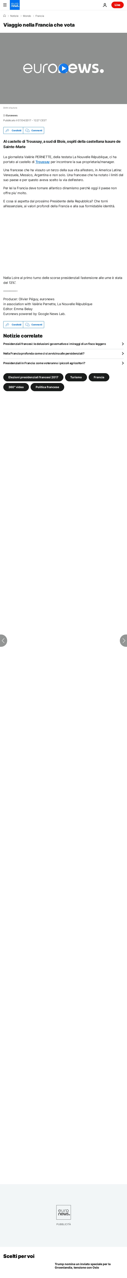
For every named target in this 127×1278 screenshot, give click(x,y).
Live (117, 5)
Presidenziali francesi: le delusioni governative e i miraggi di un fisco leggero (54, 344)
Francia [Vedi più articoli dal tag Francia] (99, 377)
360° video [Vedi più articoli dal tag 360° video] (16, 387)
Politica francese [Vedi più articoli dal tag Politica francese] (47, 387)
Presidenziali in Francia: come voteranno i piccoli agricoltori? (44, 363)
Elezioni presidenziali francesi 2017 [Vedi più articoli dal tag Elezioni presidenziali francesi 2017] (33, 377)
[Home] (4, 15)
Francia (39, 16)
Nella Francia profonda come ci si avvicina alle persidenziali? (44, 353)
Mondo (27, 16)
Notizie (14, 16)
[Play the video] (63, 68)
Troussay (42, 162)
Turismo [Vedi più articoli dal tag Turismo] (76, 377)
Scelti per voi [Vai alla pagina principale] (18, 1256)
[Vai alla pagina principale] (15, 5)
